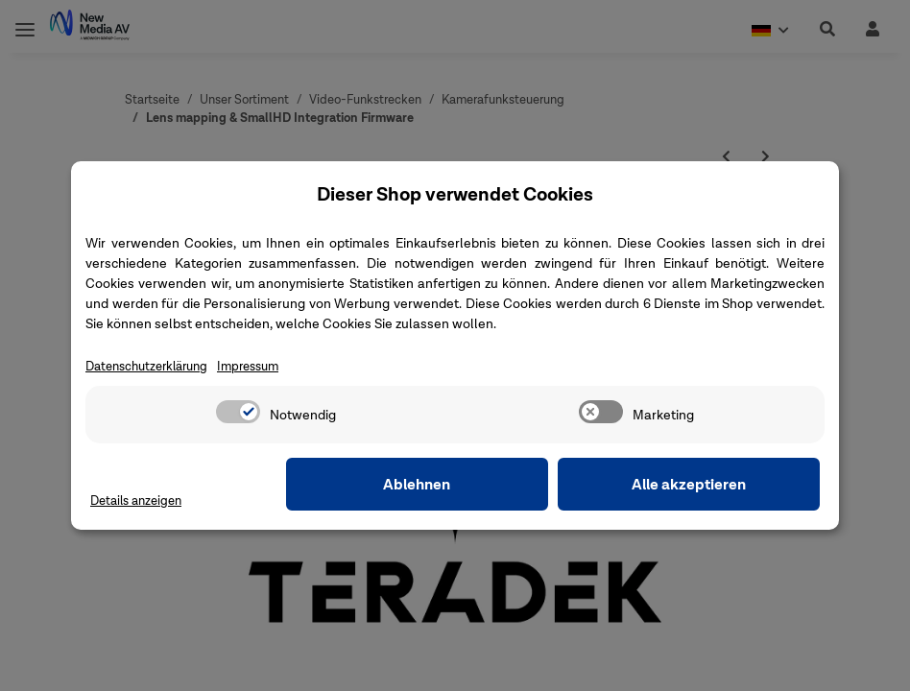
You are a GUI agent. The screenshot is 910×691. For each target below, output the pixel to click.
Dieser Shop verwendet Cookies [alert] (455, 193)
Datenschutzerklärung (153, 367)
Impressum (264, 367)
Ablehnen (522, 485)
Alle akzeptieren (724, 485)
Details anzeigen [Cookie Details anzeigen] (140, 501)
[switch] (238, 412)
